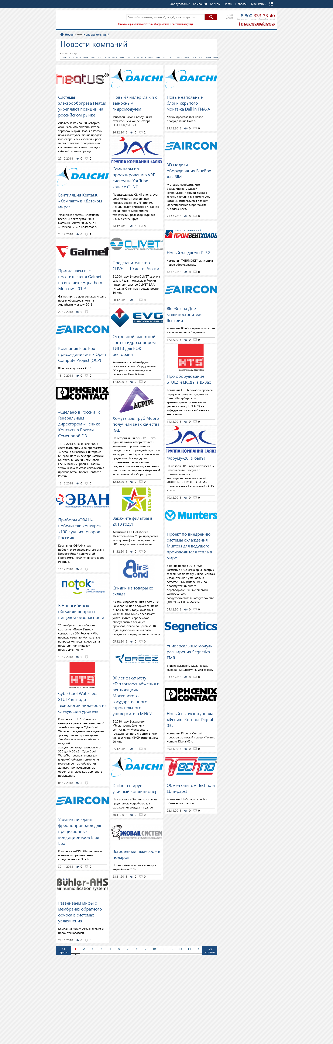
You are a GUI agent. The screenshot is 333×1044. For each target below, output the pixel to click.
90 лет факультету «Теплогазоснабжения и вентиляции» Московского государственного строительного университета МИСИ (136, 695)
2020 (107, 57)
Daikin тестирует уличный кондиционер (135, 788)
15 (198, 949)
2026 (63, 57)
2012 (165, 57)
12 (172, 949)
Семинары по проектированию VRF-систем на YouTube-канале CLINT (135, 177)
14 (189, 949)
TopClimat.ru (85, 19)
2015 (143, 57)
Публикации (258, 4)
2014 (150, 57)
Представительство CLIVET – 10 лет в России (136, 265)
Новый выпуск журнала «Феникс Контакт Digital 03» (190, 719)
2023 (85, 57)
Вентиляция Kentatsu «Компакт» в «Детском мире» (80, 200)
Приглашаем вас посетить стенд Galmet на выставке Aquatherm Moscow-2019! (80, 279)
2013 (157, 57)
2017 (128, 57)
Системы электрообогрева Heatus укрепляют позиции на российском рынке (82, 106)
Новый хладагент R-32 (188, 252)
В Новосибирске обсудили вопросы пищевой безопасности (81, 611)
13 (180, 949)
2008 (193, 57)
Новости (241, 4)
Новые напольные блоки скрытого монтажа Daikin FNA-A (188, 103)
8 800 (258, 15)
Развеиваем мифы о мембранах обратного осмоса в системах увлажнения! (80, 911)
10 (154, 949)
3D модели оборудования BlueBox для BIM (189, 170)
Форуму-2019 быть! (186, 458)
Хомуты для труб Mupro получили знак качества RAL (136, 424)
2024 (78, 57)
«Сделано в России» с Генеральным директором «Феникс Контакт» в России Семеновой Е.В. (79, 423)
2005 (215, 57)
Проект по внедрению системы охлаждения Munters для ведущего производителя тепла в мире (189, 545)
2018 (121, 57)
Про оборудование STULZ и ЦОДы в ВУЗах (189, 379)
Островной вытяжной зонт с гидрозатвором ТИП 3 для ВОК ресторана (134, 345)
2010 (179, 57)
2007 (201, 57)
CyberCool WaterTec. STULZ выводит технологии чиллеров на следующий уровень (82, 702)
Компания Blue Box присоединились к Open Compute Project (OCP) (82, 354)
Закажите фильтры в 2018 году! (132, 521)
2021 (100, 57)
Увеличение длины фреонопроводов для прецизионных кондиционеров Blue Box (79, 831)
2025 (71, 57)
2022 (92, 57)
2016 (136, 57)
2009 (186, 57)
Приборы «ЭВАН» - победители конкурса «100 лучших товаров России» (79, 528)
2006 (208, 57)
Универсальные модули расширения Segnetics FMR (190, 651)
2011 (172, 57)
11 (163, 949)
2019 (114, 57)
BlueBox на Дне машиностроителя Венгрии (184, 314)
